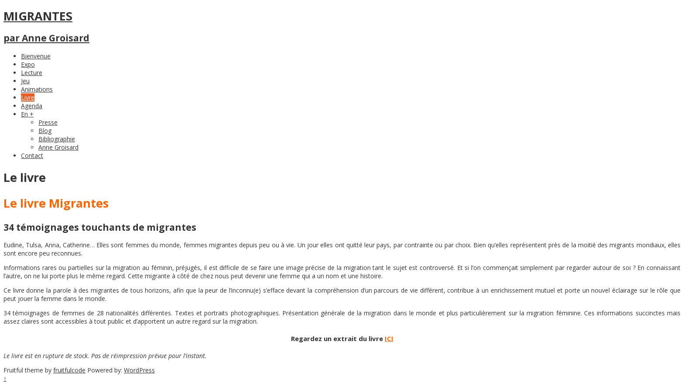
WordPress (139, 370)
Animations (37, 89)
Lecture (31, 72)
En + (27, 114)
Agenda (31, 106)
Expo (28, 64)
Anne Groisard (58, 147)
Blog (44, 130)
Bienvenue (36, 56)
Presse (48, 122)
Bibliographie (56, 139)
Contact (32, 155)
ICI (389, 338)
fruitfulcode (69, 370)
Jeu (25, 81)
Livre (27, 97)
